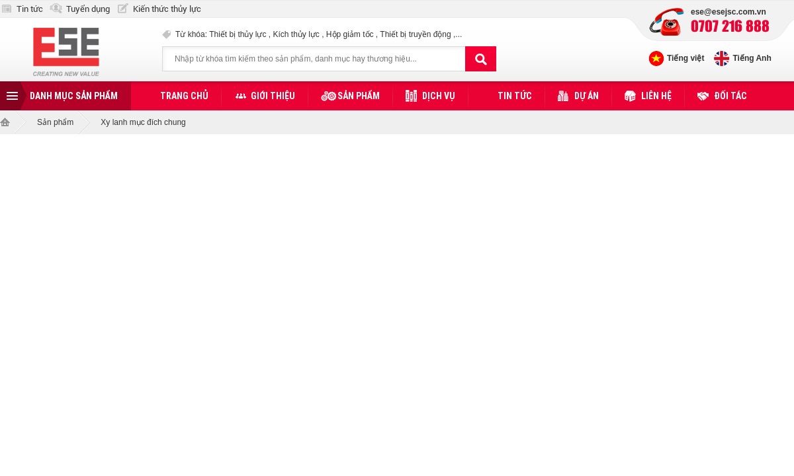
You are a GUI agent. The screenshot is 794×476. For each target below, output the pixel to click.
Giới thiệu (273, 96)
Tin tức (30, 9)
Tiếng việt (685, 58)
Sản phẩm (358, 96)
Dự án (586, 96)
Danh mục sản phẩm (74, 96)
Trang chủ (184, 96)
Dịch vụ (438, 96)
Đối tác (730, 96)
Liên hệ (656, 96)
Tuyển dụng (88, 9)
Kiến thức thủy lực (167, 9)
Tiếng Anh (751, 58)
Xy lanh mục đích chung (143, 122)
